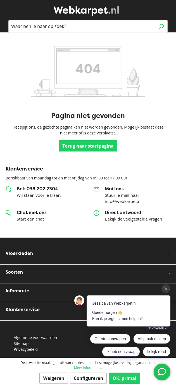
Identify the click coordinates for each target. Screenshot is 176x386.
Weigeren (53, 378)
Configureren (88, 378)
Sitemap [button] (21, 343)
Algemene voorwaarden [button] (35, 337)
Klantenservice (23, 309)
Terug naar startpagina (88, 146)
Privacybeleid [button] (26, 349)
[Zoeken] (161, 26)
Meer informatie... (88, 367)
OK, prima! (124, 378)
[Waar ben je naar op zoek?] (81, 26)
